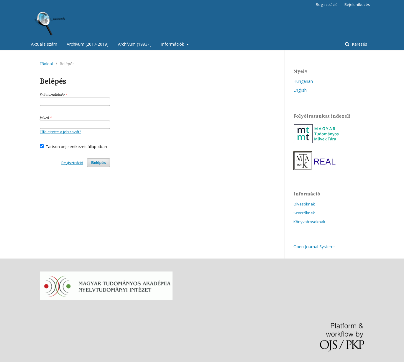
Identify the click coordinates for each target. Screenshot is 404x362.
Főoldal (46, 63)
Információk (173, 44)
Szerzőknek (304, 212)
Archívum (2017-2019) (88, 44)
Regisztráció (327, 4)
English (300, 90)
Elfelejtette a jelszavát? (60, 131)
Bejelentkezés (357, 4)
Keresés (359, 44)
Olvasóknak (304, 204)
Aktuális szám (44, 44)
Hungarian (303, 81)
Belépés (98, 162)
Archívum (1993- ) (135, 44)
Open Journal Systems (314, 246)
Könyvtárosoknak (309, 221)
